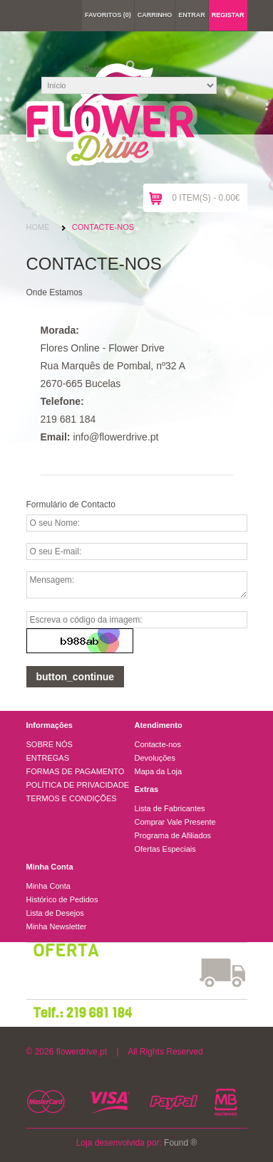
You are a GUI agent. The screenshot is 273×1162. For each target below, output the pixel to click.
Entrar (191, 15)
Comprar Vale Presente (175, 822)
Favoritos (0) (108, 15)
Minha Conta (48, 886)
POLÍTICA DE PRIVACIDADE (78, 785)
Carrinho (155, 15)
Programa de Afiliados (173, 835)
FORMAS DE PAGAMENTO (75, 771)
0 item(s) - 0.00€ (205, 198)
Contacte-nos (103, 227)
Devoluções (155, 758)
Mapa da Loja (158, 771)
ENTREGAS (48, 758)
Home (38, 227)
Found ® (180, 1143)
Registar (228, 15)
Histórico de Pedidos (62, 899)
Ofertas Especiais (165, 849)
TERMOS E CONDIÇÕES (71, 798)
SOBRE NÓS (49, 744)
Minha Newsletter (56, 926)
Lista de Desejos (55, 913)
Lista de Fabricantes (170, 808)
